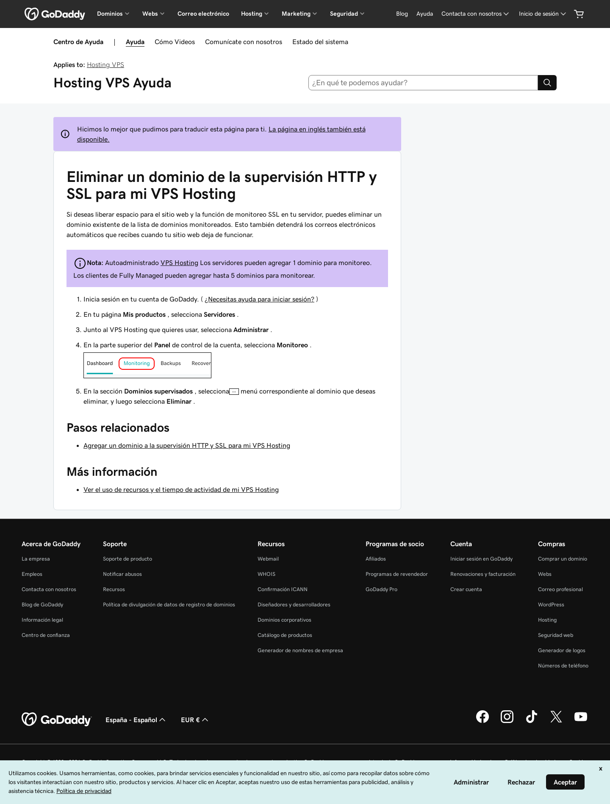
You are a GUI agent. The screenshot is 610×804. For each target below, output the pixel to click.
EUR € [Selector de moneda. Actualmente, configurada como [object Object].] (195, 720)
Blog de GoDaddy (42, 604)
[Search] (547, 82)
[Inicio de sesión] (543, 14)
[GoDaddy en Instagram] (507, 721)
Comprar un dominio (562, 558)
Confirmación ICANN (283, 589)
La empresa (36, 558)
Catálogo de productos (285, 635)
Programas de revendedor (397, 574)
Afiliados (376, 558)
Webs (545, 574)
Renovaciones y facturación (483, 574)
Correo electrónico (203, 14)
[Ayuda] (424, 14)
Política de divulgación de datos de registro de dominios (169, 604)
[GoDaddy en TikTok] (531, 721)
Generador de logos (561, 650)
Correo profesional (560, 589)
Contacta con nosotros (49, 589)
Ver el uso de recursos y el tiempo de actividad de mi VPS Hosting (181, 489)
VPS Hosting (179, 262)
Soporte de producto (127, 558)
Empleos (32, 574)
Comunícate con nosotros (243, 41)
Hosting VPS (105, 64)
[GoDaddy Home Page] (57, 719)
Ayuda (135, 41)
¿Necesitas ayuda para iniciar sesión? (259, 299)
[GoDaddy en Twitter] (556, 721)
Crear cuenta (466, 589)
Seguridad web (555, 635)
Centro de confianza (46, 635)
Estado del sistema (320, 41)
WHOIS (266, 574)
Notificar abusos (122, 574)
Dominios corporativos (284, 620)
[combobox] (423, 83)
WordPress (551, 604)
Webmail (268, 558)
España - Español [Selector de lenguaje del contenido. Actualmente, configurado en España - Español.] (136, 720)
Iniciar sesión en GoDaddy (481, 558)
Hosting (547, 620)
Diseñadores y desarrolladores (294, 604)
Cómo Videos (175, 41)
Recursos (114, 589)
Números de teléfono (563, 665)
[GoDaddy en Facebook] (482, 721)
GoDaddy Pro (381, 589)
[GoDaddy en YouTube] (580, 721)
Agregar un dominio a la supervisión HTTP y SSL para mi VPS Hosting (186, 445)
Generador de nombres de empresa (300, 650)
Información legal (42, 620)
